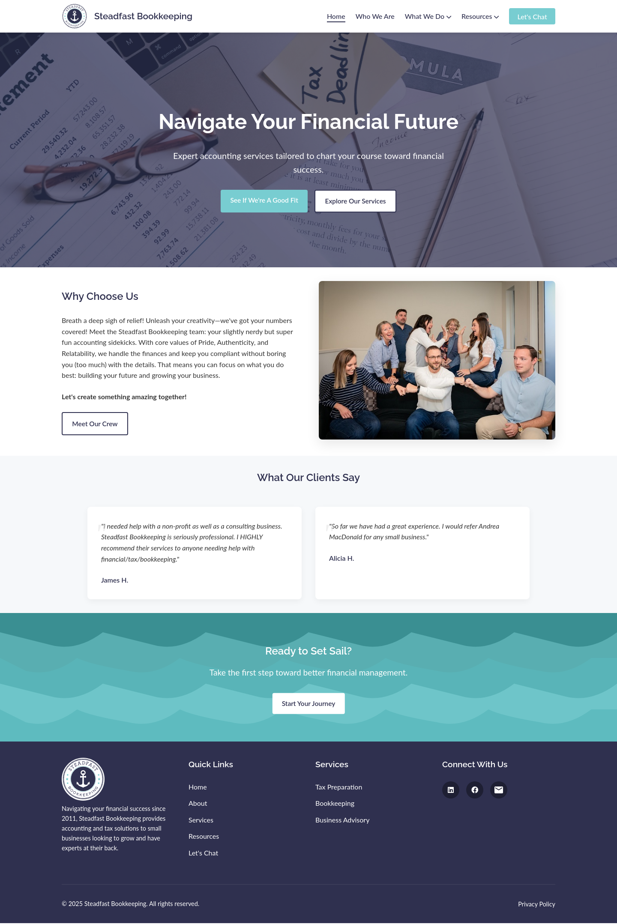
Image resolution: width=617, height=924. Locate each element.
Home (336, 16)
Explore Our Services (357, 201)
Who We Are (375, 16)
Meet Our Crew (96, 424)
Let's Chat (532, 16)
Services (201, 820)
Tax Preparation (338, 787)
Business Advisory (342, 820)
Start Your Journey (308, 704)
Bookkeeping (334, 804)
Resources (480, 16)
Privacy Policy (536, 905)
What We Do (428, 16)
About (198, 804)
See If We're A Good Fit (262, 201)
